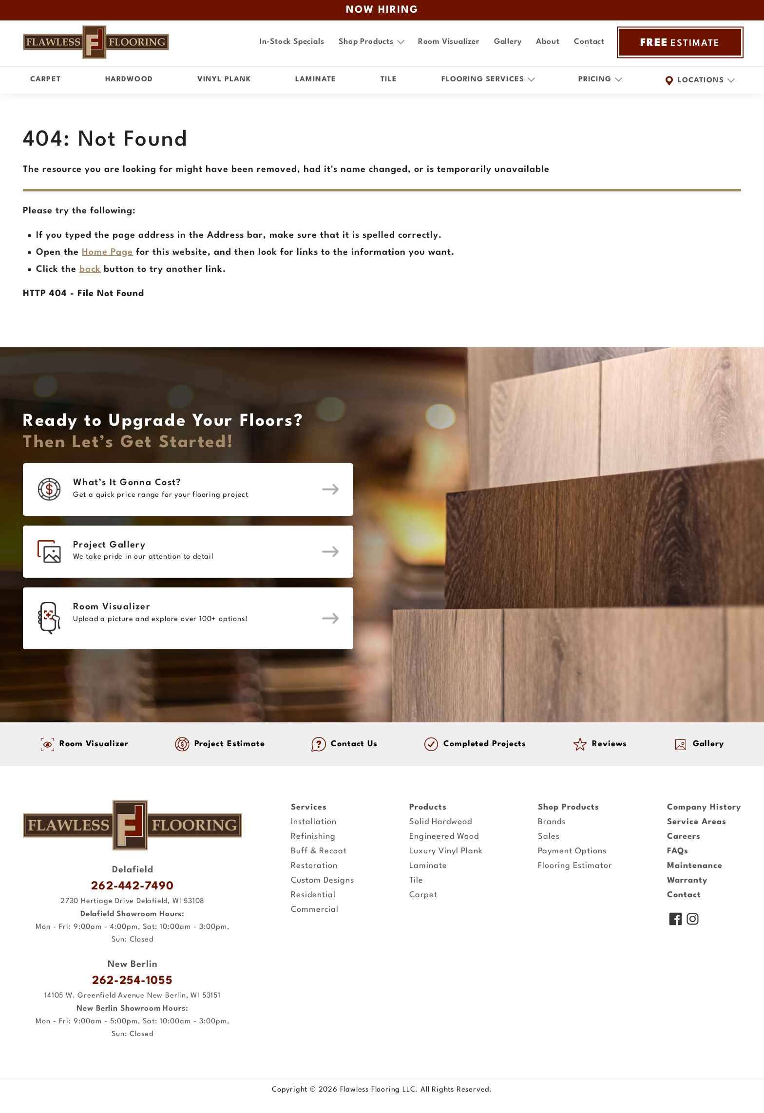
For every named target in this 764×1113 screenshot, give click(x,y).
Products (428, 807)
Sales (549, 836)
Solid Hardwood (440, 822)
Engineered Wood (444, 836)
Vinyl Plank (224, 79)
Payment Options (572, 851)
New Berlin (133, 964)
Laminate (315, 79)
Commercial (315, 909)
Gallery (508, 42)
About (547, 42)
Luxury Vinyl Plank (446, 851)
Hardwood (129, 79)
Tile (389, 79)
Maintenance (695, 866)
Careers (684, 836)
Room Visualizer (448, 42)
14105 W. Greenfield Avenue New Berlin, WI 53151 (132, 996)
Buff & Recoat (319, 851)
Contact (589, 42)
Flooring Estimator (575, 866)
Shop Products (568, 807)
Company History (704, 807)
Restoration (314, 866)
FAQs (677, 851)
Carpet (45, 79)
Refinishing (313, 836)
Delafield (132, 870)
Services (309, 807)
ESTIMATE (680, 42)
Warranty (687, 880)
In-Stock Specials (292, 42)
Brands (552, 822)
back (90, 269)
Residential (313, 895)
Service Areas (696, 822)
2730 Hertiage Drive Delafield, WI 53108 (132, 901)
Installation (314, 822)
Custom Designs (322, 880)
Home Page (107, 252)
